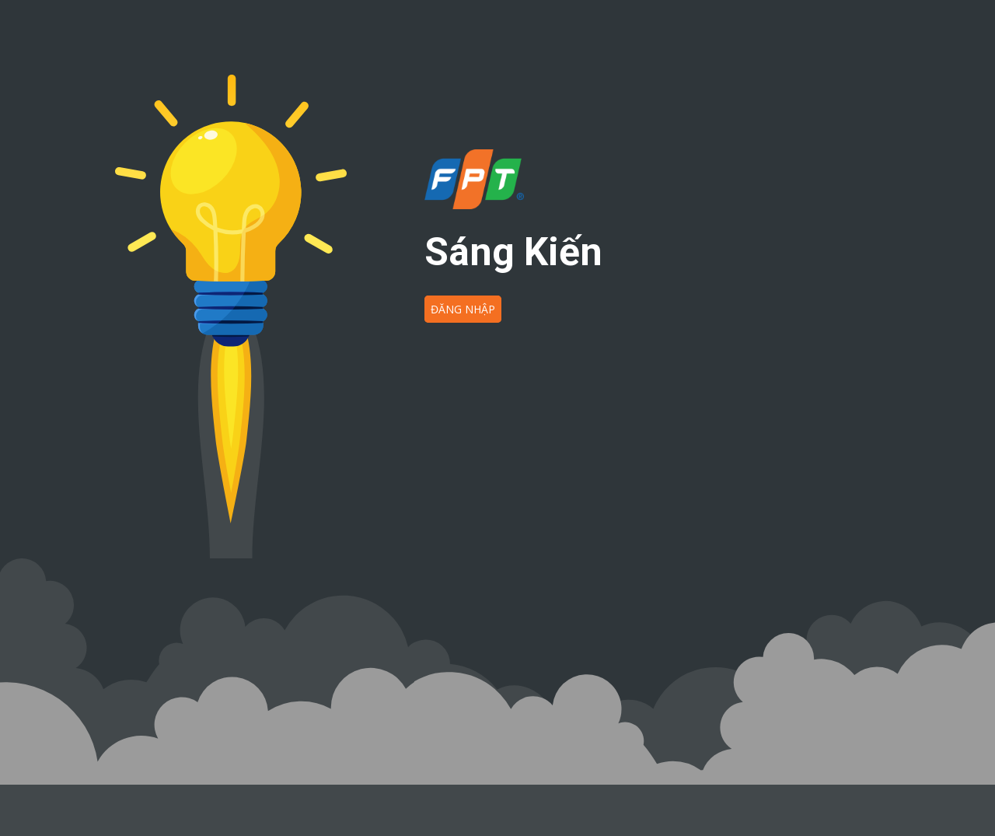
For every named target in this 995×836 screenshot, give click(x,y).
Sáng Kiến (513, 252)
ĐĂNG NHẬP (463, 309)
